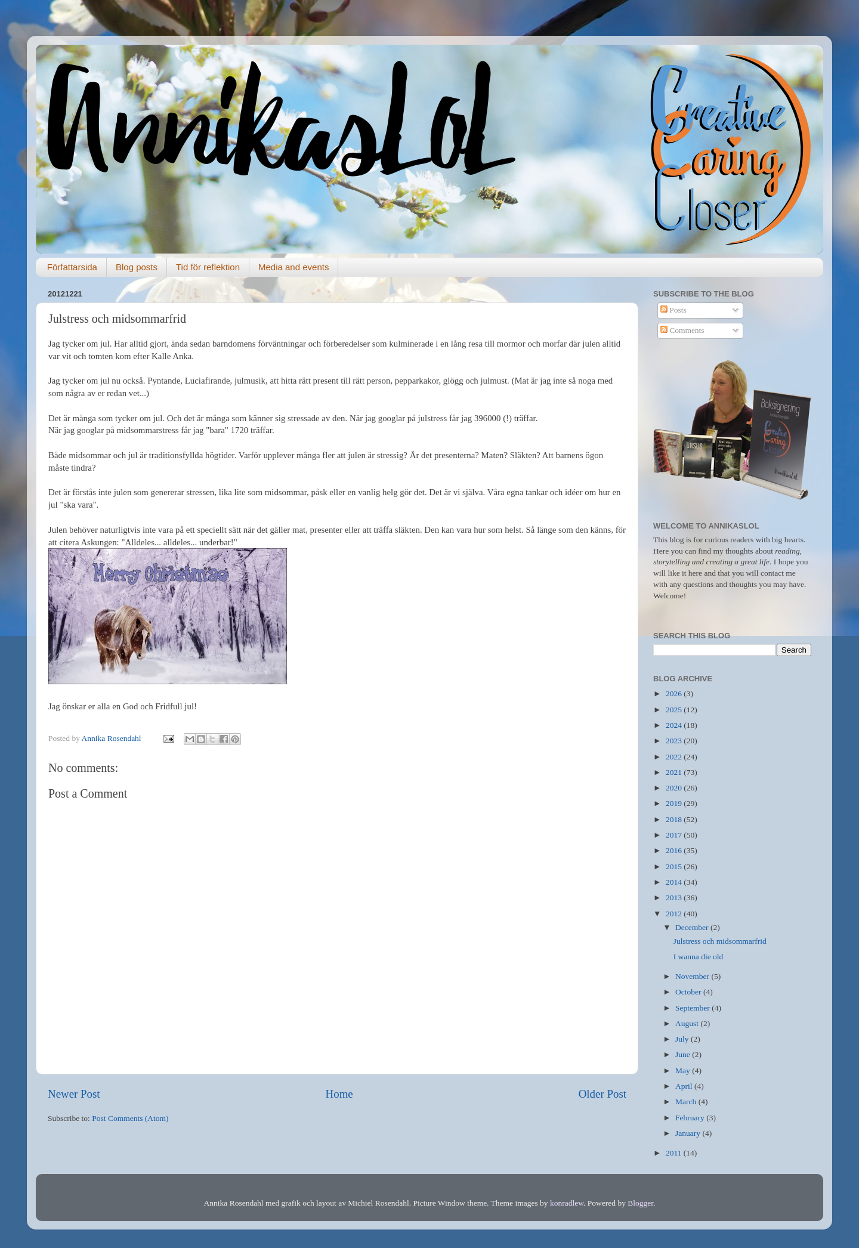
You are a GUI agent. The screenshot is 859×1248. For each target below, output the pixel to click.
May (683, 1070)
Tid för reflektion (208, 267)
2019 (675, 803)
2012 (675, 913)
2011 (675, 1152)
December (692, 927)
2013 (675, 897)
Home (339, 1094)
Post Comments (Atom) (130, 1118)
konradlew (566, 1202)
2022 (675, 756)
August (687, 1023)
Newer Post (74, 1094)
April (684, 1086)
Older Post (602, 1094)
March (687, 1101)
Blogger (640, 1202)
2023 (675, 740)
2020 (675, 787)
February (690, 1117)
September (693, 1007)
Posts (673, 309)
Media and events (293, 267)
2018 (675, 819)
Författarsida (72, 267)
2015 (675, 866)
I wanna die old (698, 956)
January (688, 1133)
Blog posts (136, 267)
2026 (675, 693)
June (683, 1054)
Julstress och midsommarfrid (720, 941)
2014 (675, 882)
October (689, 991)
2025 (675, 709)
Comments (682, 330)
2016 (675, 850)
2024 (675, 725)
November (693, 976)
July (683, 1038)
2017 (675, 834)
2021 (675, 772)
